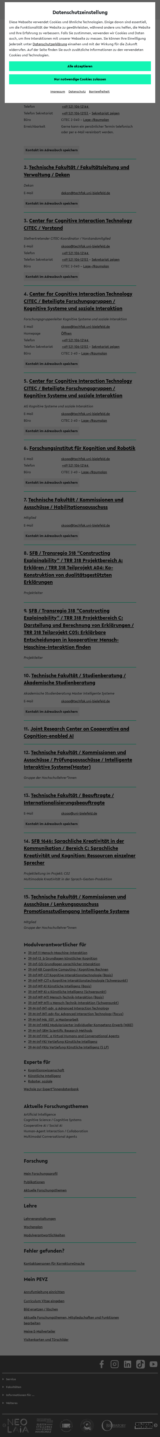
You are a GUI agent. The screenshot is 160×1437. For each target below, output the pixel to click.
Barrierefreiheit (99, 92)
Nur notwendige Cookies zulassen (80, 79)
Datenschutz (77, 92)
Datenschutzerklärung (50, 44)
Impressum (57, 92)
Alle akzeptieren (80, 66)
